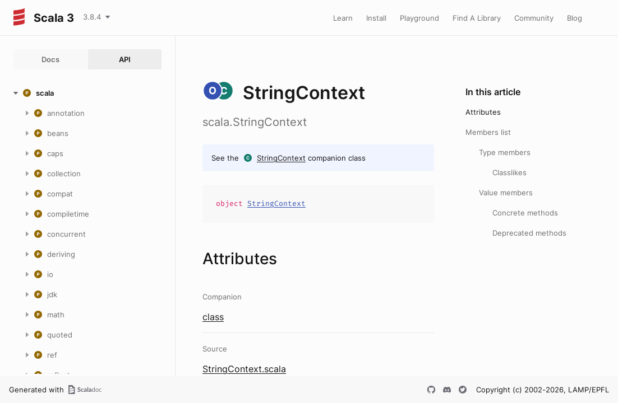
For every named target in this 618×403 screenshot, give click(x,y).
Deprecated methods (529, 232)
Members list (488, 132)
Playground (419, 17)
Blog (574, 17)
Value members (506, 192)
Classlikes (509, 172)
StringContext (281, 157)
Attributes (483, 111)
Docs (50, 59)
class (213, 316)
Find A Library (477, 17)
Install (376, 17)
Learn (343, 17)
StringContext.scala (244, 368)
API (125, 59)
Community (534, 17)
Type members (505, 152)
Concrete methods (525, 212)
